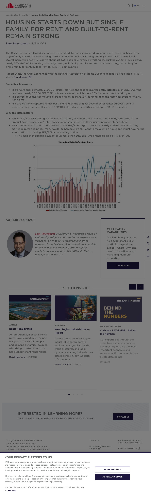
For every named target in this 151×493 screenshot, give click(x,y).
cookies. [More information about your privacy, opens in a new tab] (12, 490)
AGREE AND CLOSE (112, 477)
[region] (75, 472)
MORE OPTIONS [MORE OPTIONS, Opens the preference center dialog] (112, 469)
